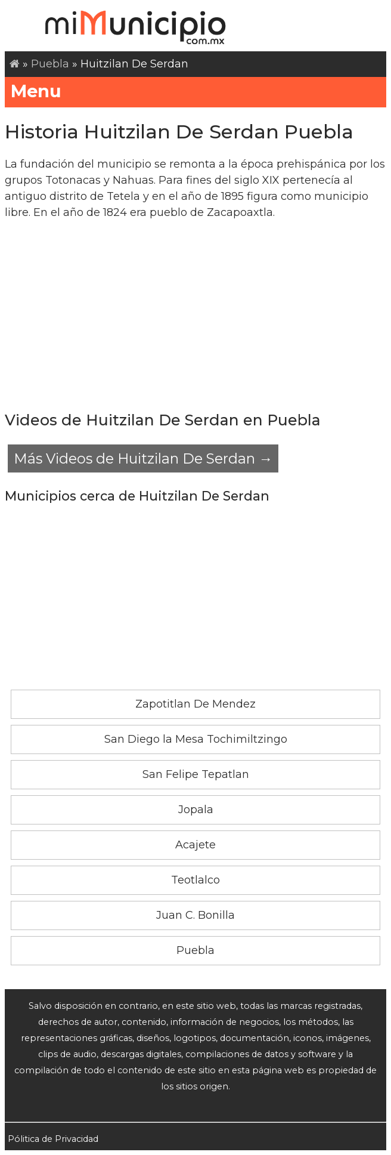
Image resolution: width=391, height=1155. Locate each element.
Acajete (195, 844)
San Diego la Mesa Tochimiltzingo (195, 739)
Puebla (50, 63)
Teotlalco (195, 880)
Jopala (195, 809)
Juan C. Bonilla (195, 915)
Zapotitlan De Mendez (195, 704)
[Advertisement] (195, 315)
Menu (195, 91)
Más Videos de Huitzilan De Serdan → (143, 458)
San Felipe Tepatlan (195, 774)
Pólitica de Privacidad (53, 1139)
